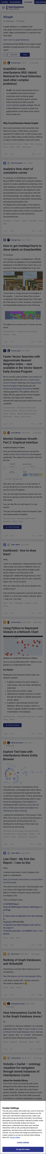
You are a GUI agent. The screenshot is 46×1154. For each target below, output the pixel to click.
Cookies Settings (23, 1143)
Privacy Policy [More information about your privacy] (15, 1138)
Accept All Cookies (23, 1150)
